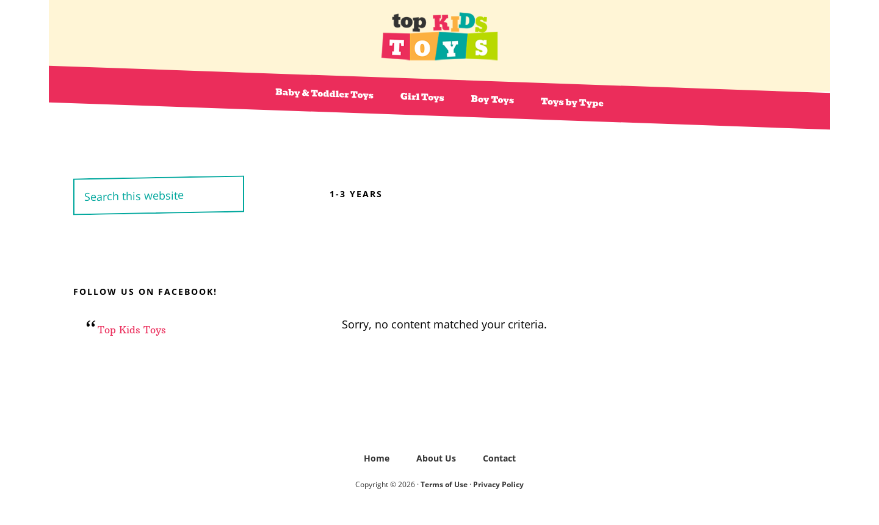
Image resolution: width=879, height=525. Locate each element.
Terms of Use (444, 484)
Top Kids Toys (439, 36)
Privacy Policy (498, 484)
